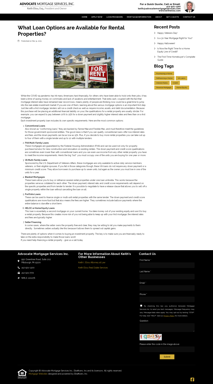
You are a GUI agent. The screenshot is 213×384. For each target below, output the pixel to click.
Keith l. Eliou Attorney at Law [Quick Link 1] (91, 262)
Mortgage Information (139, 17)
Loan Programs (114, 17)
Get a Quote (172, 17)
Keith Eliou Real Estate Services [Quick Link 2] (93, 267)
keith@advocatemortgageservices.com (159, 8)
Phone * (143, 294)
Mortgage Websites (38, 374)
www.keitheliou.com (170, 10)
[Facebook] (192, 379)
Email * (143, 283)
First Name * (145, 260)
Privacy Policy (169, 316)
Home (84, 17)
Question (144, 321)
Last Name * (145, 271)
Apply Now (96, 17)
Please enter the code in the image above (159, 344)
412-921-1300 (173, 6)
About (158, 17)
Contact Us (189, 17)
